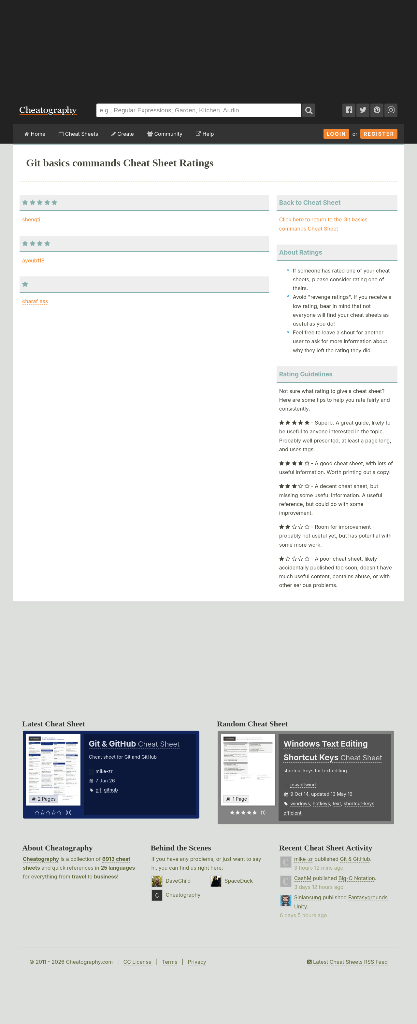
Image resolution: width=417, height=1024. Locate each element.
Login (336, 134)
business (105, 876)
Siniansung (307, 897)
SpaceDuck (238, 880)
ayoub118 (33, 260)
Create (122, 134)
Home (34, 134)
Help (205, 134)
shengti (31, 219)
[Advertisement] (208, 48)
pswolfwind (303, 784)
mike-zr (104, 771)
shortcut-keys (359, 803)
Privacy (197, 962)
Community (164, 134)
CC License (137, 962)
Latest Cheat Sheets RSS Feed (347, 962)
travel (79, 876)
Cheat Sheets (78, 134)
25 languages (118, 867)
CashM (302, 878)
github (111, 790)
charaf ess (35, 301)
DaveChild (178, 880)
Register (379, 134)
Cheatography (41, 859)
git (98, 790)
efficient (292, 813)
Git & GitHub (355, 859)
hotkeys (321, 803)
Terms (169, 962)
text (337, 803)
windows (300, 803)
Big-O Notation (356, 878)
